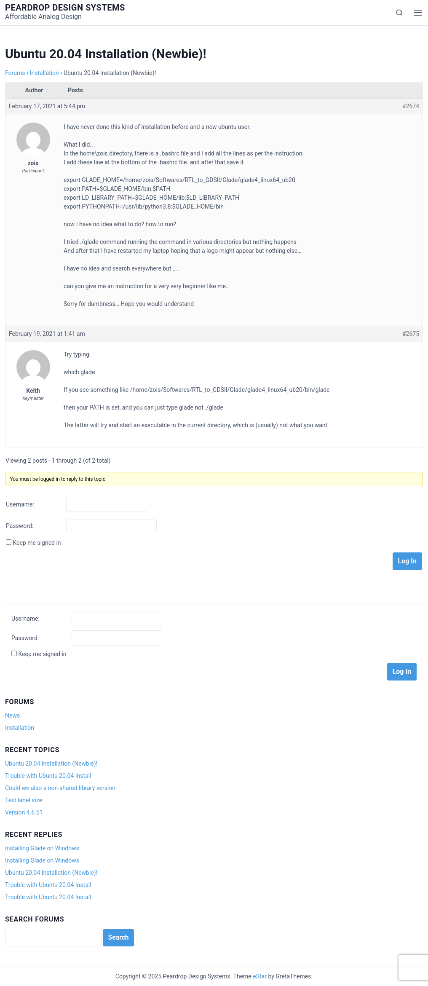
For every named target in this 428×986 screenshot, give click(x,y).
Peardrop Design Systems (65, 8)
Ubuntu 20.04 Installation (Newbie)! (51, 763)
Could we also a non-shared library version (60, 788)
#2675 (410, 333)
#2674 (410, 106)
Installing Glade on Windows (42, 848)
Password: (19, 525)
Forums (15, 73)
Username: (20, 504)
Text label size (23, 800)
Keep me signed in (37, 542)
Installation (44, 73)
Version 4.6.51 (24, 812)
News (12, 715)
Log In (407, 561)
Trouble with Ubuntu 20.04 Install (48, 775)
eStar (260, 976)
